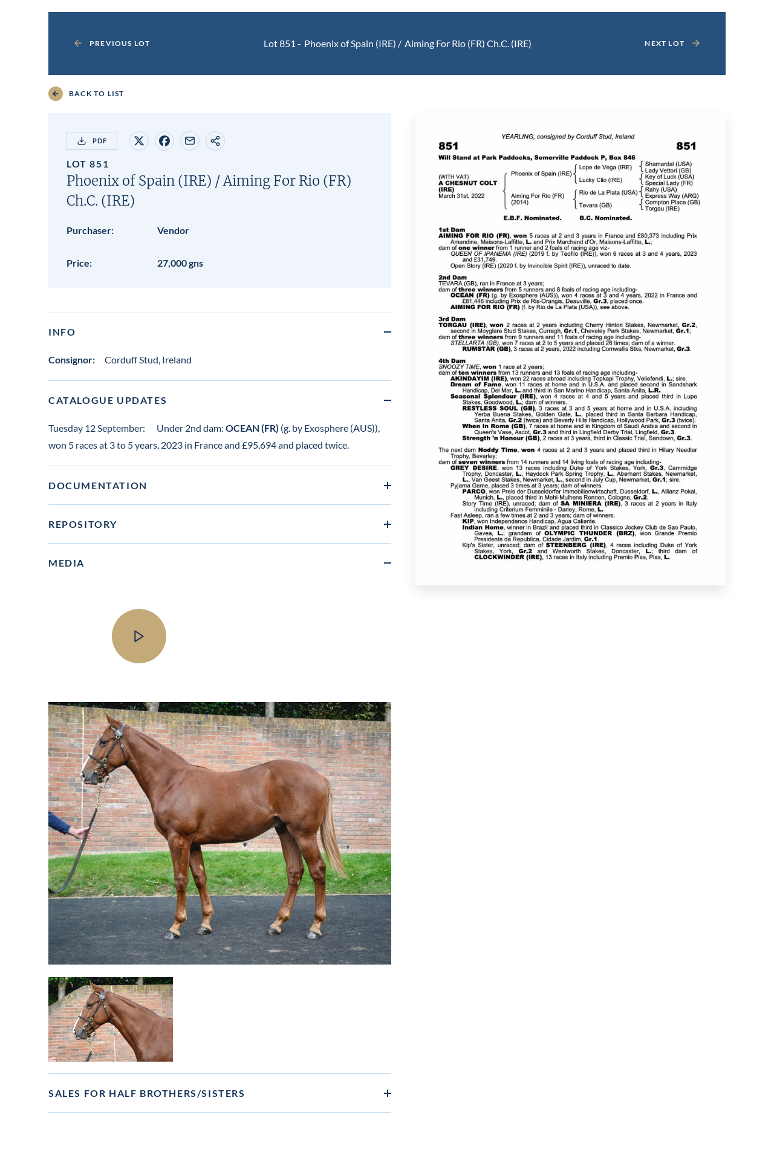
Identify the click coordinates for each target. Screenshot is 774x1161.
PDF (92, 141)
